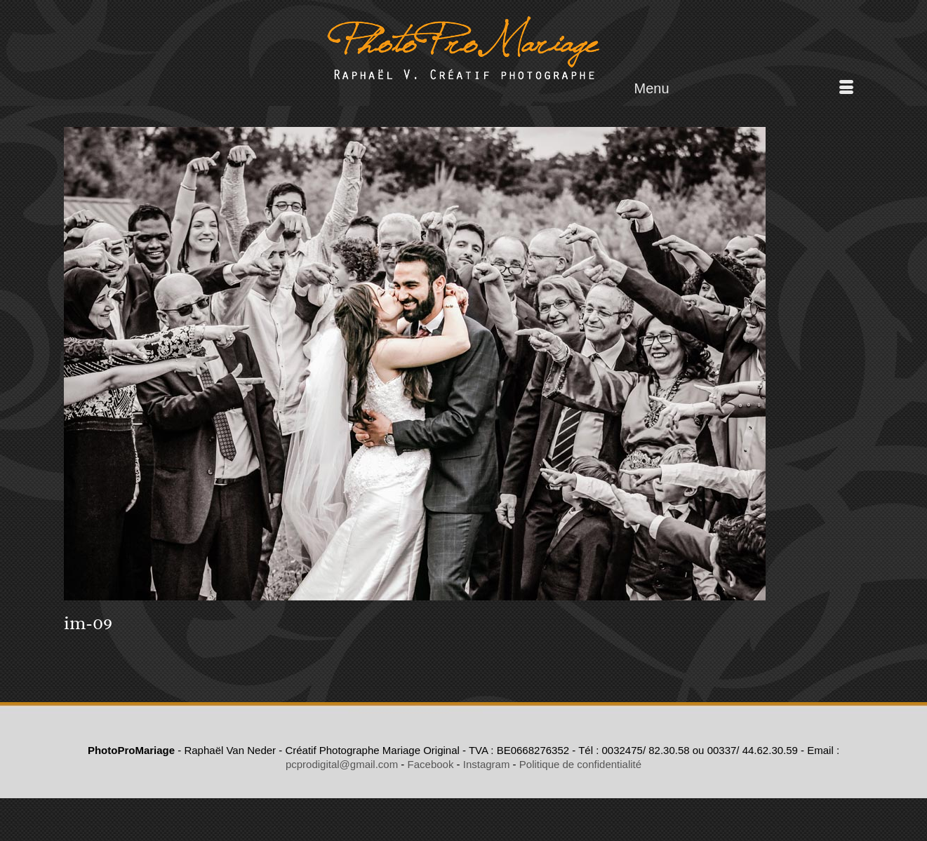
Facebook (431, 764)
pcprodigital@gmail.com (342, 764)
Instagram (486, 764)
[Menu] (744, 88)
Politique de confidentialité (580, 764)
